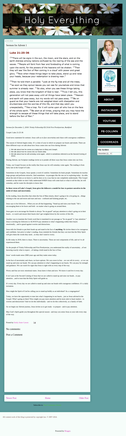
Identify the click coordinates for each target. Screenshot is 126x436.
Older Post (84, 398)
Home (47, 398)
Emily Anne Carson (21, 323)
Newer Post (11, 398)
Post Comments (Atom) (52, 405)
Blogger (67, 431)
